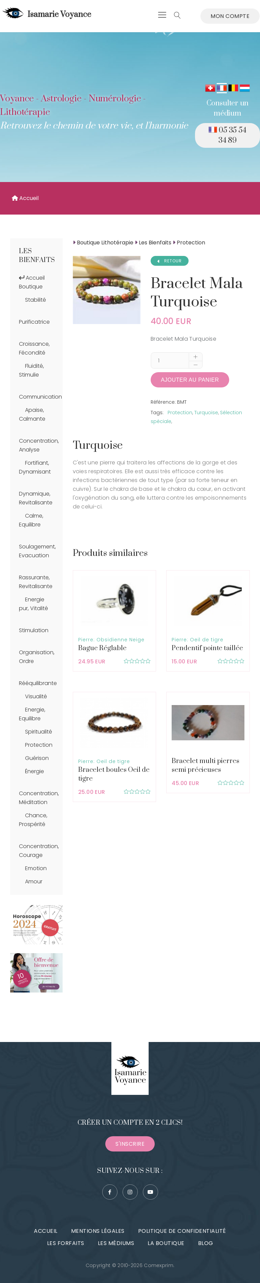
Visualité (36, 696)
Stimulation (33, 630)
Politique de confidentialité (182, 1231)
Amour (33, 881)
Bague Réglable (102, 648)
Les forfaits (65, 1243)
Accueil (25, 198)
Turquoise (206, 412)
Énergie (34, 771)
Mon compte (230, 16)
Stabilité (35, 300)
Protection (38, 745)
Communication (40, 397)
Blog (205, 1243)
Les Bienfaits (37, 255)
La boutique (166, 1243)
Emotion (36, 868)
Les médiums (116, 1243)
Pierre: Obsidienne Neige (111, 639)
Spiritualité (38, 732)
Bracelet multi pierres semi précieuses (205, 765)
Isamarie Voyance (45, 14)
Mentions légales (98, 1231)
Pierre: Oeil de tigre (197, 639)
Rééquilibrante (38, 683)
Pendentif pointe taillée (207, 648)
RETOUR (169, 261)
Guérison (37, 758)
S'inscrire (130, 1144)
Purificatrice (34, 322)
